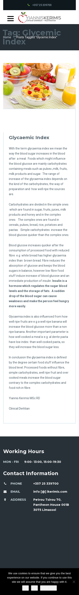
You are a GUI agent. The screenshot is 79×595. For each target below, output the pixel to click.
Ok (25, 588)
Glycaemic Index (29, 137)
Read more (48, 588)
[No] (74, 582)
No (34, 588)
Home (7, 37)
